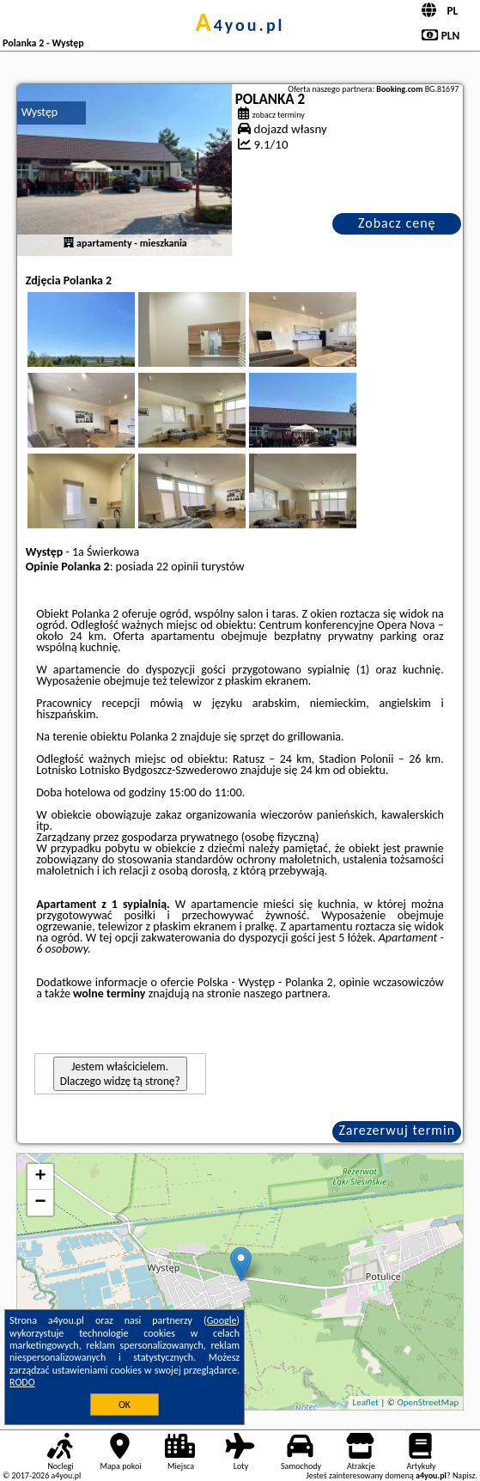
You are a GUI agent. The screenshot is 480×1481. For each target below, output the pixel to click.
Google (222, 1320)
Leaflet (366, 1402)
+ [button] (40, 1177)
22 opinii (177, 566)
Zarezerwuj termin (396, 1130)
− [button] (40, 1203)
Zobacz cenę (397, 223)
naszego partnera (285, 993)
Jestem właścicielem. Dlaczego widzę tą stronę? (120, 1073)
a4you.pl (239, 25)
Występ (39, 112)
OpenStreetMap (428, 1402)
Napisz (464, 1475)
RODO (22, 1382)
